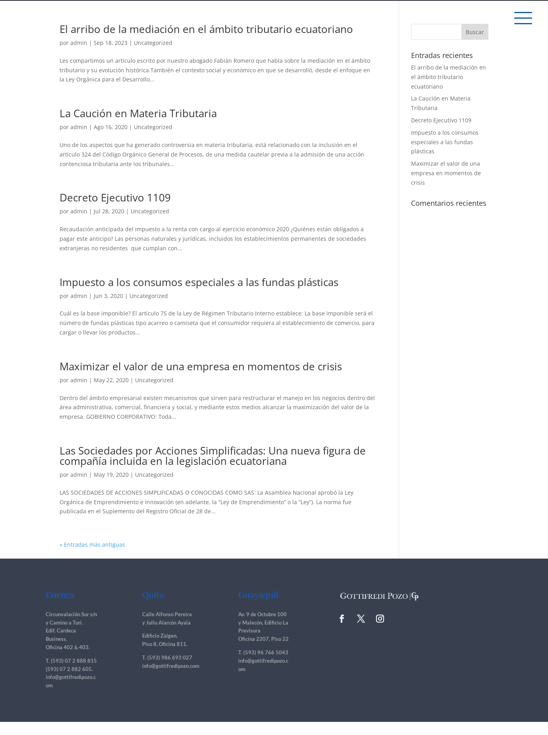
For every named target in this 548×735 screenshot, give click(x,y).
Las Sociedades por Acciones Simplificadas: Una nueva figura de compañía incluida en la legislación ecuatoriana (213, 455)
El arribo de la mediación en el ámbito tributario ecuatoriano (206, 29)
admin (78, 42)
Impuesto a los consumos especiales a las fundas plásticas (199, 282)
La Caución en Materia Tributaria (138, 113)
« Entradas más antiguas (92, 544)
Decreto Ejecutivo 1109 (115, 197)
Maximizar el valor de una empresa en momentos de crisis (201, 366)
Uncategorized (153, 42)
